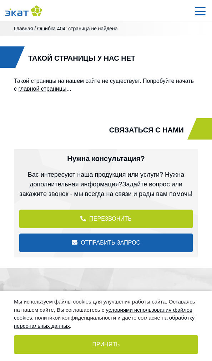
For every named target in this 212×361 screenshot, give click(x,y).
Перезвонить (106, 219)
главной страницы (42, 89)
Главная (23, 28)
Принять (106, 344)
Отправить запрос (106, 243)
